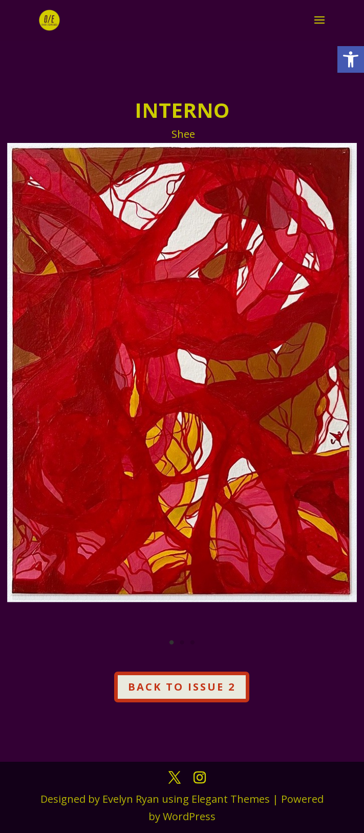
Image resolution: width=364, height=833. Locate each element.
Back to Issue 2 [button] (181, 687)
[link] (350, 59)
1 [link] (171, 642)
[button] (319, 26)
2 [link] (182, 642)
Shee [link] (183, 134)
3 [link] (192, 642)
